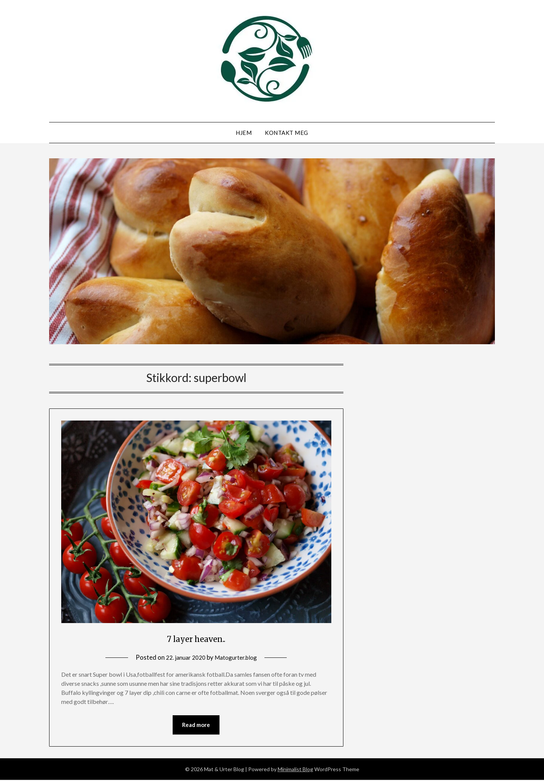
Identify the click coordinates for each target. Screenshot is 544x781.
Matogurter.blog (238, 657)
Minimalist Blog (295, 770)
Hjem (244, 132)
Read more (196, 725)
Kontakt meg (286, 132)
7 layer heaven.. (196, 638)
